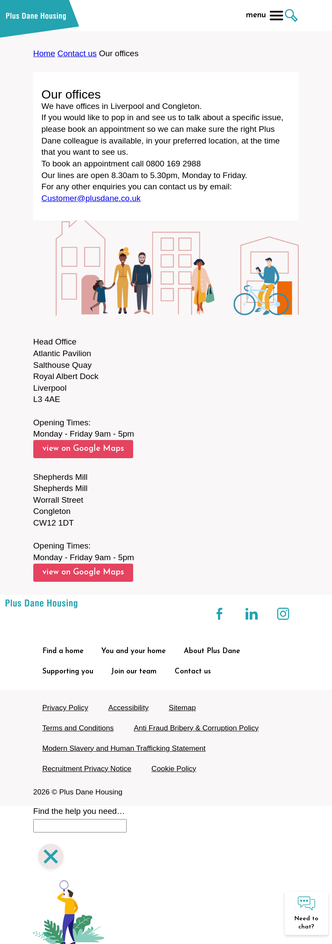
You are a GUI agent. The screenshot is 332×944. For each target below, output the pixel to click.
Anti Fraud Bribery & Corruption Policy (196, 728)
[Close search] (50, 857)
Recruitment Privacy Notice (86, 769)
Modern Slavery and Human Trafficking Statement (124, 748)
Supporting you (67, 671)
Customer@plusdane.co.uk (91, 198)
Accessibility (129, 708)
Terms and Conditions (78, 728)
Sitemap (182, 708)
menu (265, 15)
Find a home (62, 651)
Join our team (133, 671)
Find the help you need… (79, 811)
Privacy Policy (65, 708)
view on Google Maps (83, 449)
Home (44, 53)
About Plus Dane (212, 651)
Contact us (77, 53)
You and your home (133, 651)
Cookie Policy (173, 769)
